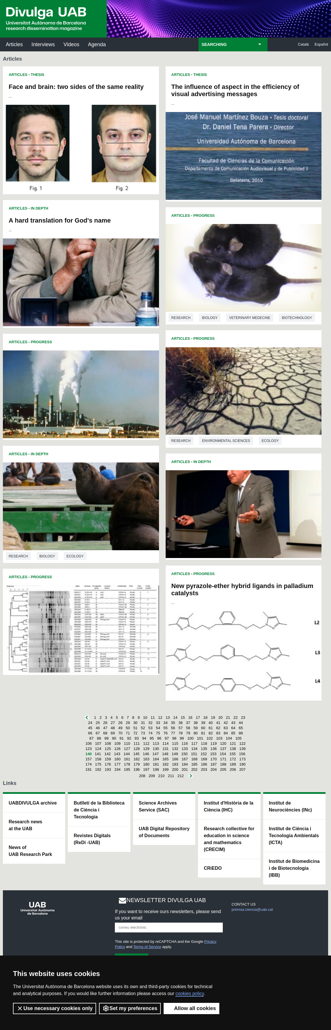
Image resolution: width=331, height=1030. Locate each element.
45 (90, 728)
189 (233, 764)
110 (127, 743)
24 (90, 723)
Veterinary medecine (249, 318)
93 (136, 738)
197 (146, 769)
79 (188, 733)
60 (203, 728)
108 (108, 743)
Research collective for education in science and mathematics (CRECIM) (229, 839)
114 (165, 743)
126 (117, 749)
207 (242, 769)
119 (213, 743)
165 (165, 759)
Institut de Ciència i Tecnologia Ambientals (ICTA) (294, 835)
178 (127, 764)
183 (175, 764)
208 (142, 776)
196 (137, 769)
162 (137, 759)
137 (223, 749)
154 (223, 754)
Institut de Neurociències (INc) (290, 806)
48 (113, 728)
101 (200, 738)
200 (175, 769)
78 (180, 733)
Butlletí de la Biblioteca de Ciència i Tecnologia (99, 810)
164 (156, 759)
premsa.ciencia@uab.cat (252, 909)
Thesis (37, 74)
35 (173, 723)
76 (165, 733)
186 (204, 764)
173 (242, 759)
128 (137, 749)
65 (241, 728)
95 (151, 738)
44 (241, 723)
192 (98, 769)
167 (185, 759)
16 (190, 717)
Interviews (43, 44)
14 (175, 717)
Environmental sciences (226, 441)
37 (188, 723)
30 (135, 723)
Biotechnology (297, 318)
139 (242, 749)
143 (117, 754)
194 (117, 769)
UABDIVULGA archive (33, 803)
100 (190, 738)
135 (204, 749)
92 (129, 738)
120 (223, 743)
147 (155, 754)
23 (243, 717)
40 (211, 723)
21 (228, 717)
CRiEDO (213, 868)
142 (107, 754)
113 (156, 743)
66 (90, 733)
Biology (47, 556)
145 (136, 754)
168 (194, 759)
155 (232, 754)
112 (146, 743)
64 (233, 728)
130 (156, 749)
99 (182, 738)
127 (127, 749)
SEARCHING (214, 44)
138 (233, 749)
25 (98, 723)
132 (175, 749)
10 (145, 717)
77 (173, 733)
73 (143, 733)
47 (105, 728)
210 (161, 776)
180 (146, 764)
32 (150, 723)
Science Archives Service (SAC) (158, 806)
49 (120, 728)
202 (194, 769)
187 (213, 764)
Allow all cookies (191, 1008)
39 (203, 723)
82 (211, 733)
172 (233, 759)
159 (108, 759)
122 (242, 743)
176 (108, 764)
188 (223, 764)
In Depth (39, 208)
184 (185, 764)
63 (226, 728)
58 (188, 728)
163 (146, 759)
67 (98, 733)
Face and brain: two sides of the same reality (76, 86)
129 (146, 749)
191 (88, 769)
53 (150, 728)
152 (204, 754)
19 (213, 717)
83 (218, 733)
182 (165, 764)
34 (165, 723)
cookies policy (189, 993)
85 (233, 733)
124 (98, 749)
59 (196, 728)
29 (128, 723)
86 (241, 733)
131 (165, 749)
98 (174, 738)
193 (108, 769)
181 (156, 764)
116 (185, 743)
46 (98, 728)
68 (105, 733)
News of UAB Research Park (30, 851)
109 (117, 743)
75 (158, 733)
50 (128, 728)
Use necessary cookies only (54, 1008)
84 (226, 733)
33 (158, 723)
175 (98, 764)
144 (127, 754)
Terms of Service (147, 947)
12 (160, 717)
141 (98, 754)
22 (235, 717)
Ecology (75, 556)
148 (165, 754)
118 (204, 743)
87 (91, 738)
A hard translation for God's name (60, 220)
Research (18, 556)
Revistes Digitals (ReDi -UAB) (92, 839)
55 (165, 728)
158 (98, 759)
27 (113, 723)
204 (213, 769)
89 (106, 738)
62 (218, 728)
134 (194, 749)
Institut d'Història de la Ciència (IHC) (228, 806)
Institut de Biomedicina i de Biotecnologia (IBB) (294, 868)
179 (137, 764)
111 (137, 743)
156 (242, 754)
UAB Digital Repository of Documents (164, 832)
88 (99, 738)
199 (165, 769)
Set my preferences (129, 1008)
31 (143, 723)
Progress (41, 342)
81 (203, 733)
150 (184, 754)
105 (238, 738)
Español (321, 44)
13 (168, 717)
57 (180, 728)
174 (88, 764)
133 (185, 749)
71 (128, 733)
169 (204, 759)
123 (88, 749)
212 (180, 776)
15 (183, 717)
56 (173, 728)
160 (117, 759)
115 (175, 743)
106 (88, 743)
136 (213, 749)
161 (127, 759)
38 (196, 723)
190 (242, 764)
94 (144, 738)
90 (114, 738)
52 (143, 728)
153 (213, 754)
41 (218, 723)
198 (156, 769)
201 (185, 769)
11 (153, 717)
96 (159, 738)
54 (158, 728)
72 (135, 733)
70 (120, 733)
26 (105, 723)
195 (127, 769)
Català (303, 44)
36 (180, 723)
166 (175, 759)
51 (135, 728)
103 (219, 738)
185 (194, 764)
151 (194, 754)
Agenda (97, 44)
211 (171, 776)
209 (152, 776)
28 (120, 723)
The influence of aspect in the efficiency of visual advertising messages (235, 90)
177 (117, 764)
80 (196, 733)
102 (210, 738)
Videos (71, 44)
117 (194, 743)
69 (113, 733)
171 (223, 759)
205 (223, 769)
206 (233, 769)
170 (213, 759)
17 (198, 717)
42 (226, 723)
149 (175, 754)
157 (88, 759)
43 (233, 723)
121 (233, 743)
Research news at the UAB (25, 825)
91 (121, 738)
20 (220, 717)
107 (98, 743)
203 (204, 769)
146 (146, 754)
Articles (14, 44)
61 (211, 728)
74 (150, 733)
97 (167, 738)
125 (108, 749)
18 (205, 717)
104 (229, 738)
